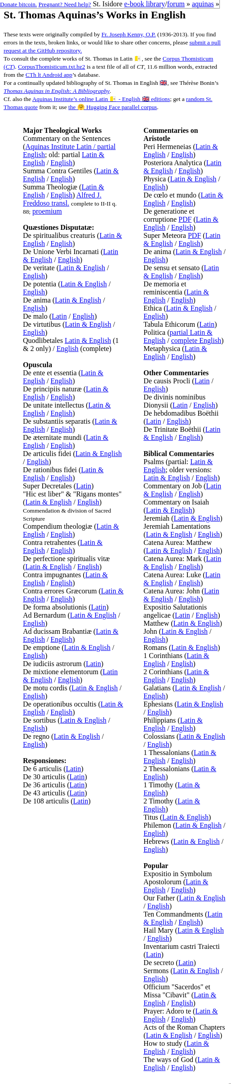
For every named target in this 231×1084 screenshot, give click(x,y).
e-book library (144, 4)
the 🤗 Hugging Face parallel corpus (112, 107)
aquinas (203, 4)
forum (176, 4)
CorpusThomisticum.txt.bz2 (51, 66)
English (61, 163)
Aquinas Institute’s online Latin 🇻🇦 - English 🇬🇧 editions (101, 99)
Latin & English (82, 268)
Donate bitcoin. (18, 4)
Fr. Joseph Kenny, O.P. (129, 34)
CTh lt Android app (49, 74)
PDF (184, 219)
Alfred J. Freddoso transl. (62, 199)
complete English (196, 340)
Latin (59, 316)
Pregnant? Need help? (65, 4)
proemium (47, 211)
